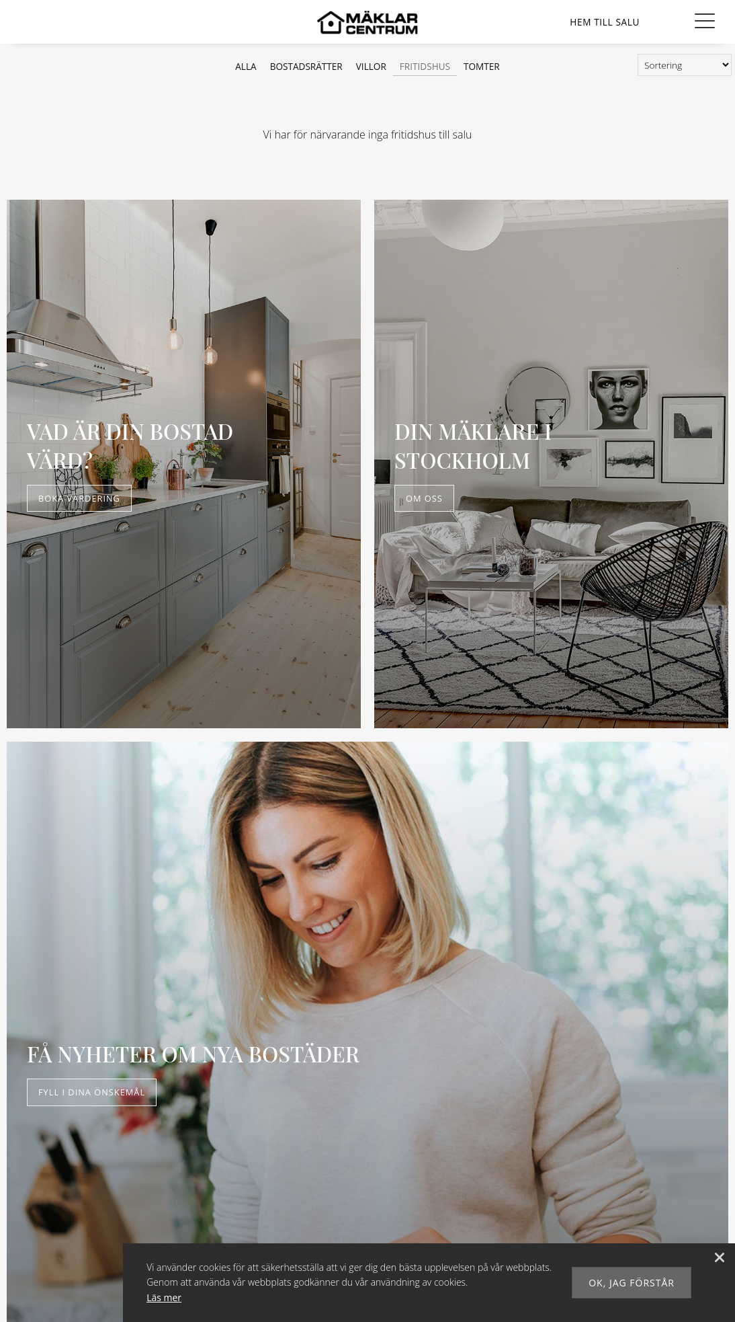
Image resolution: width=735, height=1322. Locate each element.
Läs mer (163, 1297)
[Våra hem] (604, 22)
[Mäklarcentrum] (367, 25)
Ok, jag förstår (632, 1282)
